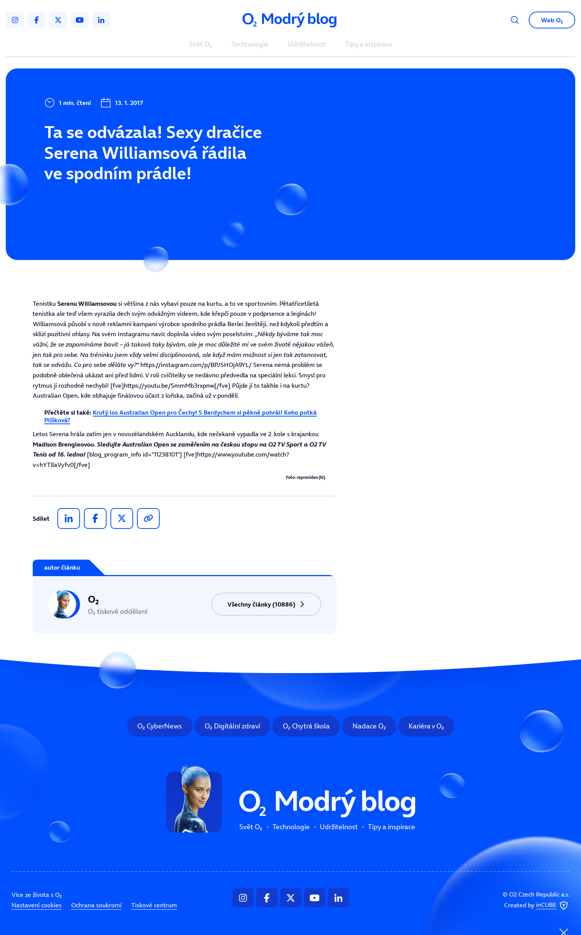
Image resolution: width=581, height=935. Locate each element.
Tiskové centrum (154, 905)
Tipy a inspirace (368, 44)
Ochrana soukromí (96, 905)
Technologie (250, 44)
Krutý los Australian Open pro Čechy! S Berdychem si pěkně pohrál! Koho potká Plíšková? (180, 416)
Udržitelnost (307, 44)
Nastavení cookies (37, 905)
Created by (536, 906)
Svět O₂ (200, 44)
